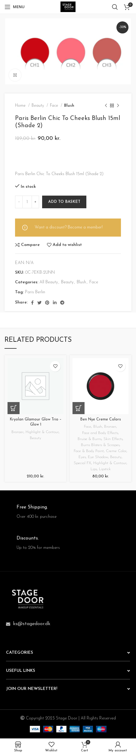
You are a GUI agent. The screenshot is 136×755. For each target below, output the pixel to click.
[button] (14, 408)
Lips (94, 469)
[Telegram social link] (62, 303)
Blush (69, 106)
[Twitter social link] (39, 303)
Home (21, 106)
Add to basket (64, 202)
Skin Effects (113, 439)
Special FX (82, 463)
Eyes (82, 457)
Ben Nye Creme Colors (100, 419)
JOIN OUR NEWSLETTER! (31, 689)
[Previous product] (106, 105)
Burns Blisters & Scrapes (100, 445)
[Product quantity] (27, 202)
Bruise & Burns (89, 439)
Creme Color (116, 451)
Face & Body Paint (89, 451)
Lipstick (105, 469)
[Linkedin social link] (54, 303)
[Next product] (118, 105)
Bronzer (17, 432)
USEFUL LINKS (20, 670)
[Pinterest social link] (47, 303)
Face (54, 106)
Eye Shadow (98, 457)
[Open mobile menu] (15, 7)
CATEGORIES (19, 652)
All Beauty (48, 282)
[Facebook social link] (32, 303)
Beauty (38, 106)
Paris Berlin (35, 292)
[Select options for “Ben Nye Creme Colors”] (79, 408)
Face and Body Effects (100, 433)
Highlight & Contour (42, 432)
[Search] (115, 7)
